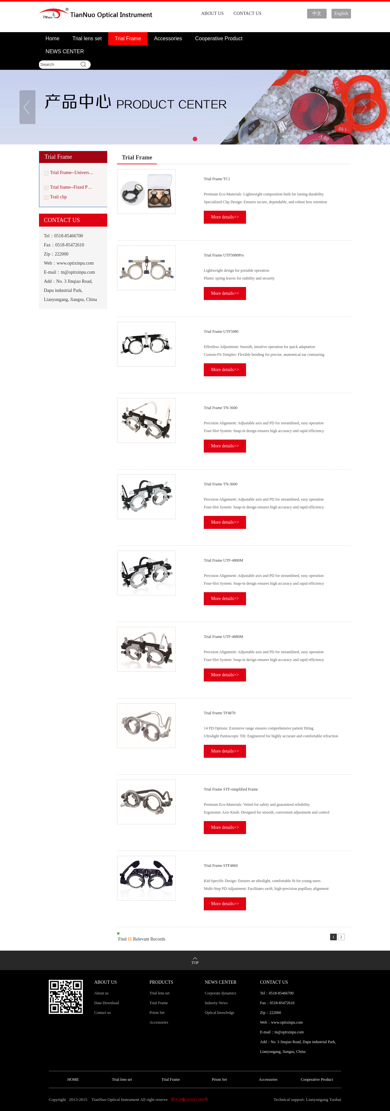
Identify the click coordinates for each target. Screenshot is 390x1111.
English (341, 13)
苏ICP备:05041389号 (189, 1099)
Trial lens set (87, 38)
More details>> (225, 217)
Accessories (168, 38)
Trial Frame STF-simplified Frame (231, 789)
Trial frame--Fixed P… (71, 187)
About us (101, 993)
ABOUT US (212, 13)
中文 (316, 13)
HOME (73, 1079)
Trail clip (58, 196)
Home (52, 38)
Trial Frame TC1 (217, 179)
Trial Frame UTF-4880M (223, 560)
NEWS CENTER (65, 51)
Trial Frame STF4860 (221, 865)
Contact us (102, 1012)
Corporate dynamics (220, 993)
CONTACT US (247, 13)
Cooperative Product (218, 38)
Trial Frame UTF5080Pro (224, 255)
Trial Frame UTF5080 (221, 331)
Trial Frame (128, 38)
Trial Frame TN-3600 (220, 408)
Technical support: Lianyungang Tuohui (307, 1099)
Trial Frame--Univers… (72, 172)
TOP (195, 962)
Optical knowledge (219, 1012)
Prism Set (157, 1012)
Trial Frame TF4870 (219, 713)
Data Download (106, 1003)
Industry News (216, 1003)
